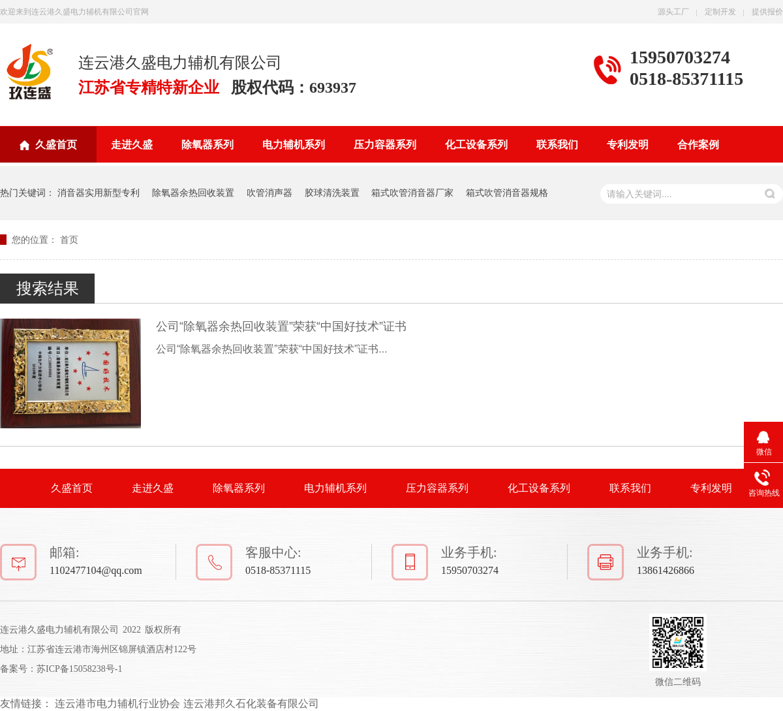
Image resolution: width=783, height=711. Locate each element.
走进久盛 (132, 144)
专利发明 (628, 144)
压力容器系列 (385, 144)
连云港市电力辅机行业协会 (117, 703)
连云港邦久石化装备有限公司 (251, 703)
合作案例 (698, 144)
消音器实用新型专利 (98, 192)
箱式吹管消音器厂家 (412, 192)
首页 (69, 239)
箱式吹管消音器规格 (507, 192)
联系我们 (557, 144)
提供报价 (767, 11)
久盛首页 (56, 144)
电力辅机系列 (293, 144)
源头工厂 (673, 11)
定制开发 (720, 11)
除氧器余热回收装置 (193, 192)
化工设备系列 (476, 144)
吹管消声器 (269, 192)
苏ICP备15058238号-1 (79, 669)
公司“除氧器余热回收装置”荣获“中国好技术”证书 (281, 326)
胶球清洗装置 (332, 192)
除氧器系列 (207, 144)
